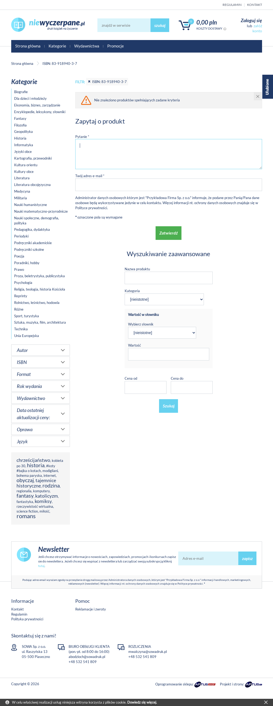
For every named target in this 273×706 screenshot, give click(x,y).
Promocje (115, 45)
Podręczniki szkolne (29, 249)
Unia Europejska (26, 336)
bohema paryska (29, 475)
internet (49, 475)
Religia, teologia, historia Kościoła (39, 289)
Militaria (20, 198)
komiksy (43, 501)
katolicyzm (46, 496)
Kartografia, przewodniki (33, 158)
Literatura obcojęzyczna (32, 185)
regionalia (24, 491)
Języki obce (23, 151)
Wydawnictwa (86, 45)
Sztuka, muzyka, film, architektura (40, 322)
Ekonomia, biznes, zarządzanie (37, 105)
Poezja (19, 256)
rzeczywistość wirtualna (35, 506)
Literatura (22, 178)
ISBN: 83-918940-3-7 (107, 82)
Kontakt (254, 5)
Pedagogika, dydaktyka (32, 229)
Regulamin (232, 5)
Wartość (134, 345)
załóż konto (257, 28)
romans (26, 515)
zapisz (247, 558)
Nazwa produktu (137, 269)
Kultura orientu (25, 165)
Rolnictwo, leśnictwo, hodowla (37, 302)
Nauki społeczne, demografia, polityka (36, 220)
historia (36, 465)
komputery (41, 491)
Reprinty (20, 296)
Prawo (19, 269)
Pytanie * (82, 136)
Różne (18, 309)
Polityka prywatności (27, 619)
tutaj (41, 566)
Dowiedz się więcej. (142, 702)
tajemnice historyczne (36, 483)
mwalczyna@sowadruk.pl (147, 651)
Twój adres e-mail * (89, 176)
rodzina (51, 485)
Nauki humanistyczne (30, 205)
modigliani (50, 471)
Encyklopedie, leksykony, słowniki (39, 112)
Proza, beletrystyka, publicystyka (39, 276)
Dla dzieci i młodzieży (30, 98)
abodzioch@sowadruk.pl (87, 657)
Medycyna (22, 191)
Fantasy (20, 118)
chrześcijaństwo (33, 460)
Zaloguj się (251, 20)
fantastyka (25, 501)
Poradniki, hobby (26, 263)
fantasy (25, 496)
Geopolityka (23, 131)
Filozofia (20, 125)
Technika (21, 329)
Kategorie (57, 45)
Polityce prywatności (91, 208)
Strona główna (28, 45)
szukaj (159, 25)
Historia (20, 138)
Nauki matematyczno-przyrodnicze (41, 211)
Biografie (21, 92)
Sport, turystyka (26, 316)
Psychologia (23, 282)
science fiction (27, 511)
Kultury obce (24, 171)
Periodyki (21, 236)
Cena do (177, 378)
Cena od (131, 378)
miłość (44, 511)
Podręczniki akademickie (33, 243)
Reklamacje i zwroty (90, 609)
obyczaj (25, 480)
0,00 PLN (206, 22)
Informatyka (23, 145)
